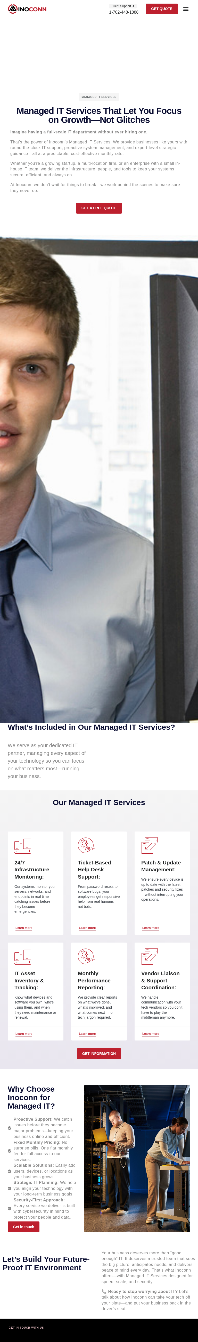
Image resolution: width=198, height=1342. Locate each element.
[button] (186, 9)
